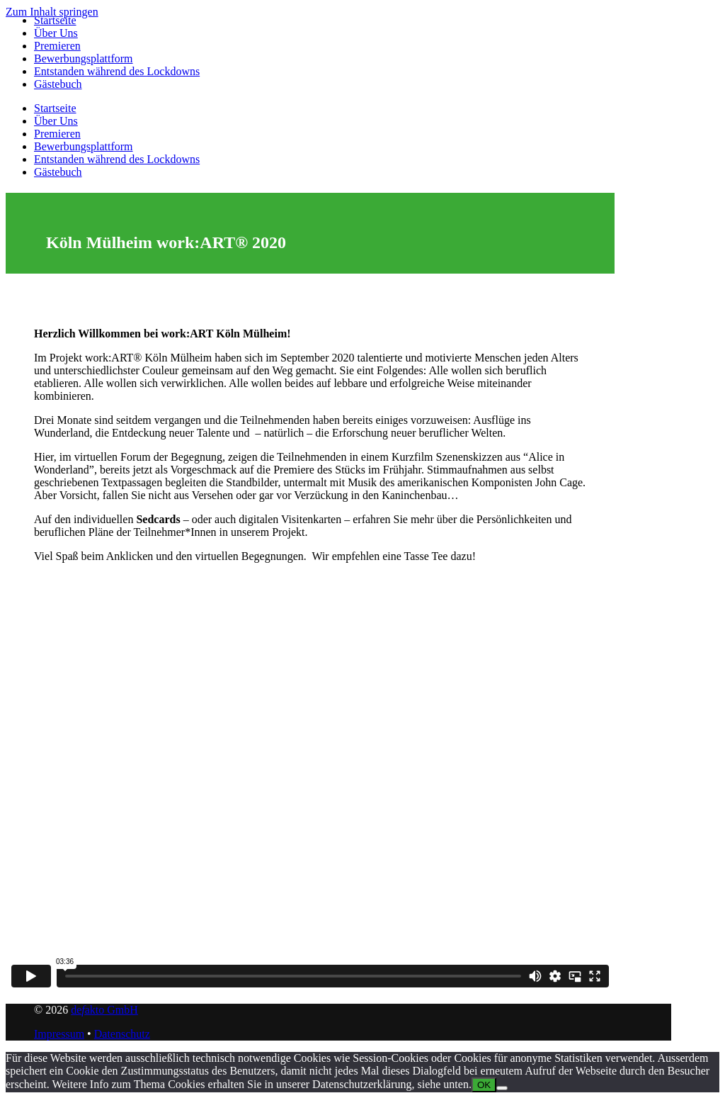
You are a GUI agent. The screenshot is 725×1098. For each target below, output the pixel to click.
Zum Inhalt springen (52, 12)
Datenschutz (122, 1034)
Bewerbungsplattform (83, 58)
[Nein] (502, 1088)
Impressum (59, 1034)
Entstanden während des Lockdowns (117, 71)
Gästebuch (58, 84)
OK (484, 1085)
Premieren (57, 46)
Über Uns (56, 33)
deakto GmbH (104, 1010)
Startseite (55, 20)
